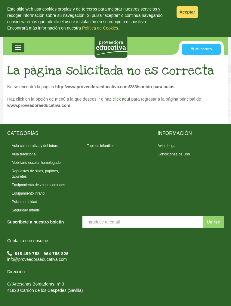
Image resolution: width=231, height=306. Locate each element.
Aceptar (187, 12)
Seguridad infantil (26, 210)
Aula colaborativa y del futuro (35, 146)
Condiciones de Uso (174, 154)
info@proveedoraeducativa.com (37, 259)
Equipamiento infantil (28, 193)
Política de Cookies (100, 28)
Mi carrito (201, 49)
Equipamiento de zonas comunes (38, 185)
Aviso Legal (167, 146)
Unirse (213, 222)
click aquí (121, 99)
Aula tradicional (24, 154)
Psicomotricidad (24, 202)
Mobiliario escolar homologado (36, 163)
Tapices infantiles (100, 146)
